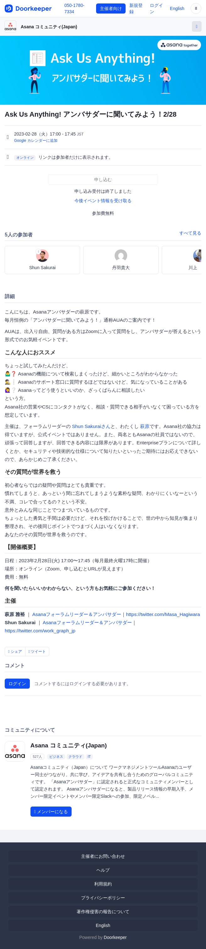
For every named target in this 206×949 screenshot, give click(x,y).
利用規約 (103, 883)
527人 (37, 756)
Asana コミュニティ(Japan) (49, 26)
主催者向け (111, 8)
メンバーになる (51, 811)
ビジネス (56, 756)
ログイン (17, 683)
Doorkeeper (115, 937)
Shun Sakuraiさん (91, 426)
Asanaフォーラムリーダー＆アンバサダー (77, 614)
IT (89, 756)
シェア (15, 651)
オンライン (25, 157)
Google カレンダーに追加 (35, 140)
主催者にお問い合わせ (103, 856)
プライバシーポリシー (103, 897)
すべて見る (190, 233)
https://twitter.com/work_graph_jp (40, 630)
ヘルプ (103, 870)
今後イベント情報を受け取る (103, 200)
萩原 (144, 426)
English (177, 8)
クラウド (75, 756)
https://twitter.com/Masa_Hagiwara (163, 614)
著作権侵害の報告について (103, 911)
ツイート (37, 651)
